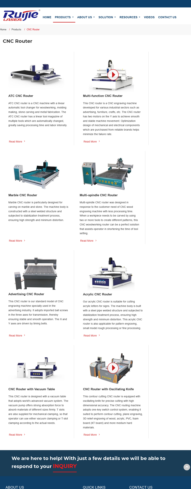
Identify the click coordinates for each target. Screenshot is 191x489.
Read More (15, 145)
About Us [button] (85, 17)
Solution (87, 436)
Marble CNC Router (150, 91)
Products (16, 29)
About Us (88, 429)
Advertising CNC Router (91, 194)
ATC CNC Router (22, 91)
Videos (149, 17)
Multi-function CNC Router (93, 91)
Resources (89, 443)
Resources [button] (129, 17)
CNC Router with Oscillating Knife (94, 300)
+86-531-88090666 (145, 443)
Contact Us (167, 17)
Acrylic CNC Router (150, 194)
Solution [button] (106, 17)
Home (47, 17)
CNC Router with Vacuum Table (29, 300)
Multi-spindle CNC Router (29, 194)
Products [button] (63, 17)
